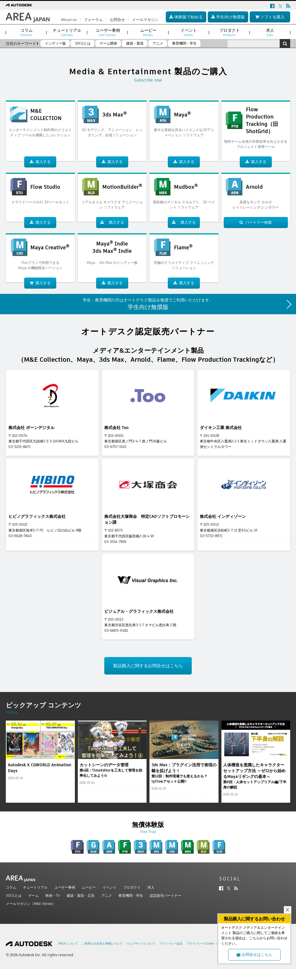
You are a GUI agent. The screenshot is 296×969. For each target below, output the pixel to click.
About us (69, 19)
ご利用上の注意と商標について (102, 943)
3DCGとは (14, 895)
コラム (11, 887)
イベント (110, 887)
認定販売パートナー (165, 895)
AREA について (68, 943)
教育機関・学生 (131, 895)
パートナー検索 (255, 222)
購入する (40, 162)
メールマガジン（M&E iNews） (31, 903)
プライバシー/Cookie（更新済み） (209, 943)
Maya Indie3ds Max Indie (112, 247)
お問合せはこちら (254, 954)
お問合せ (117, 19)
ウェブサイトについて (141, 943)
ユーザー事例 (64, 887)
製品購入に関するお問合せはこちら (148, 666)
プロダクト (132, 887)
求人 (150, 887)
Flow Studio (45, 186)
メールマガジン (145, 19)
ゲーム (33, 895)
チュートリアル (35, 887)
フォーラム (93, 19)
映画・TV (52, 895)
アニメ (106, 895)
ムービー (89, 887)
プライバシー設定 (171, 943)
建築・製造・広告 (81, 895)
